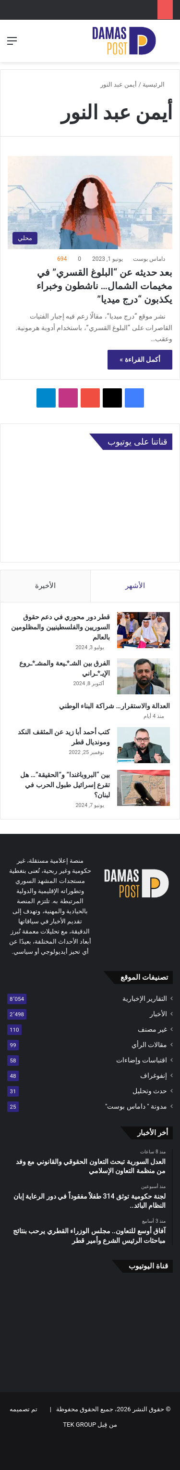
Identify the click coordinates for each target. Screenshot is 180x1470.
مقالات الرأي (149, 1044)
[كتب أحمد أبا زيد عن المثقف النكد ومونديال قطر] (143, 745)
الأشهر (135, 585)
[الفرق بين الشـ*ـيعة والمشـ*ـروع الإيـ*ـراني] (143, 676)
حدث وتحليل (149, 1091)
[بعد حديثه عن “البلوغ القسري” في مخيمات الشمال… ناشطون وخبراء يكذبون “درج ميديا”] (90, 202)
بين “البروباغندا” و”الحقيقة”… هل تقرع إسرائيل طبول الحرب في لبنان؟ (65, 785)
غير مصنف (152, 1029)
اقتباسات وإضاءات (141, 1060)
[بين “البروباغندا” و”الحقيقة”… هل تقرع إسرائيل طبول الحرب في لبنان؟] (143, 788)
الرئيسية (157, 84)
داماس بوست (149, 259)
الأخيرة (45, 585)
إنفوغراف (153, 1075)
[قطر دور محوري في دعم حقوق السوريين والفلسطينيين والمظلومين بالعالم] (143, 630)
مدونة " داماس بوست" (136, 1106)
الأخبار (158, 1014)
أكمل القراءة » (140, 359)
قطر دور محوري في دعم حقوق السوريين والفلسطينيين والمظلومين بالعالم (60, 627)
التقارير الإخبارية (144, 998)
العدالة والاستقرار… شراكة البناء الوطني (114, 706)
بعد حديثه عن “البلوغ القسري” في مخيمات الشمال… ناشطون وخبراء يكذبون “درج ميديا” (104, 286)
